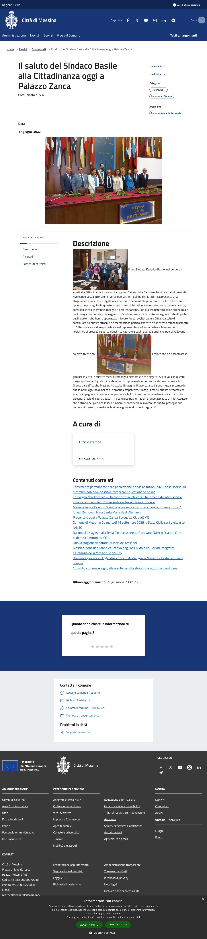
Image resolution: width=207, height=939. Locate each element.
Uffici (5, 813)
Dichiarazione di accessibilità (122, 891)
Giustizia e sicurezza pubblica (122, 806)
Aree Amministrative (15, 806)
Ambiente (110, 819)
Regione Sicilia (11, 5)
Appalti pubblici (62, 826)
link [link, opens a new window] (138, 917)
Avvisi (159, 813)
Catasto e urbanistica (66, 832)
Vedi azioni (159, 74)
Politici (6, 826)
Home (10, 49)
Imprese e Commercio (66, 819)
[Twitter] (131, 20)
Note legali (111, 884)
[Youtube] (140, 20)
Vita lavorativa (62, 813)
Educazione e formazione (119, 799)
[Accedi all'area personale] (186, 5)
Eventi (159, 837)
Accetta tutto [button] (89, 924)
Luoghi (159, 831)
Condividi (158, 66)
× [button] (203, 899)
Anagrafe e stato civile (67, 800)
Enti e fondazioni (12, 819)
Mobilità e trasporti (65, 845)
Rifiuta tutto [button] (118, 924)
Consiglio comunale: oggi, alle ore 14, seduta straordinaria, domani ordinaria (125, 568)
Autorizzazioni (113, 832)
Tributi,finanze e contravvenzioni (124, 812)
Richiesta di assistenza (67, 884)
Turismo (58, 839)
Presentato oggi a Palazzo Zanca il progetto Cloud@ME (111, 517)
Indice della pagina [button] (33, 237)
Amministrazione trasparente (122, 865)
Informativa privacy (116, 878)
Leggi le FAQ (61, 878)
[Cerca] (200, 20)
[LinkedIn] (159, 20)
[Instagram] (149, 20)
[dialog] (103, 917)
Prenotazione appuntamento (71, 865)
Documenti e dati (12, 839)
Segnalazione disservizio (68, 871)
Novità (23, 49)
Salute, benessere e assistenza (123, 825)
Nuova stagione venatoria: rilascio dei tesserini (105, 542)
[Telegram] (168, 20)
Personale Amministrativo (18, 832)
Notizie (159, 800)
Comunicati (39, 49)
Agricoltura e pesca (116, 839)
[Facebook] (122, 20)
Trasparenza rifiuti (115, 871)
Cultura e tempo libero (67, 806)
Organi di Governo (13, 800)
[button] (103, 933)
